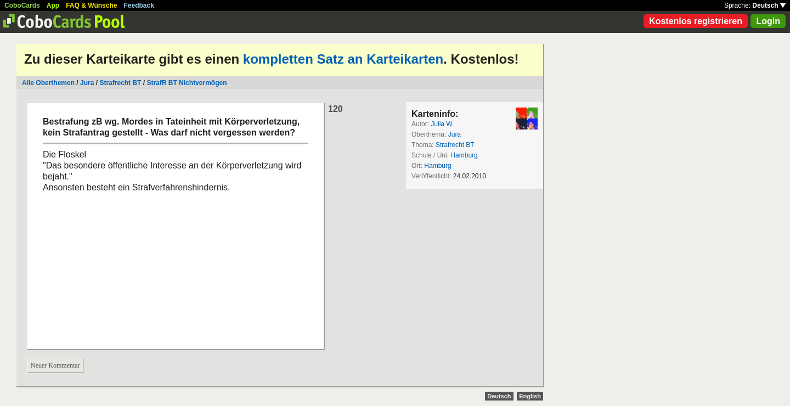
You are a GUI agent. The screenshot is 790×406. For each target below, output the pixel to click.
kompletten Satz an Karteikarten (343, 59)
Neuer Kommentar (55, 365)
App (53, 5)
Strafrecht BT (120, 83)
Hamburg (463, 155)
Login (768, 21)
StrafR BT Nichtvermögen (186, 83)
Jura (87, 83)
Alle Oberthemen (48, 83)
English (530, 396)
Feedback (139, 5)
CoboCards (22, 5)
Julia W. (442, 124)
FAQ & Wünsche (91, 5)
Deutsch (769, 5)
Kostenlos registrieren (695, 21)
